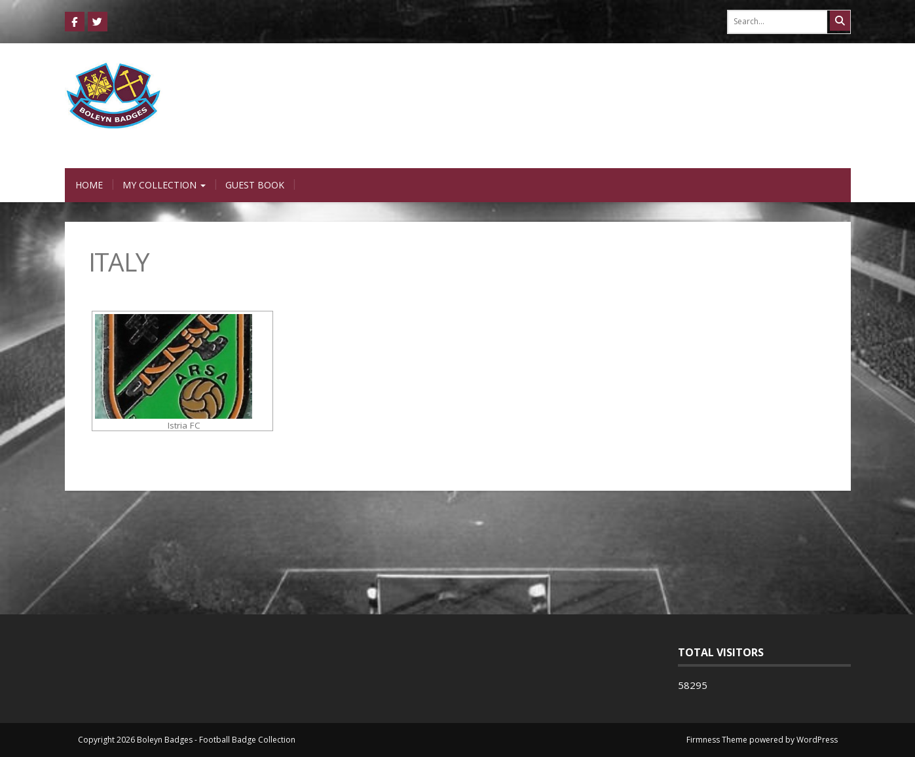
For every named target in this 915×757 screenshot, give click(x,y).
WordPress (817, 739)
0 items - (808, 155)
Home (89, 185)
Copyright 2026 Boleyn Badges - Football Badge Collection (186, 739)
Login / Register (701, 155)
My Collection (164, 185)
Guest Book (254, 185)
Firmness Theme (716, 739)
